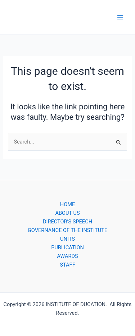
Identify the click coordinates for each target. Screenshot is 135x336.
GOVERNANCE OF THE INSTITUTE (67, 230)
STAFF (67, 265)
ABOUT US (67, 213)
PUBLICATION (67, 247)
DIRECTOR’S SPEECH (67, 221)
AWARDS (67, 256)
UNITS (67, 239)
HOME (67, 204)
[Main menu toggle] (120, 17)
